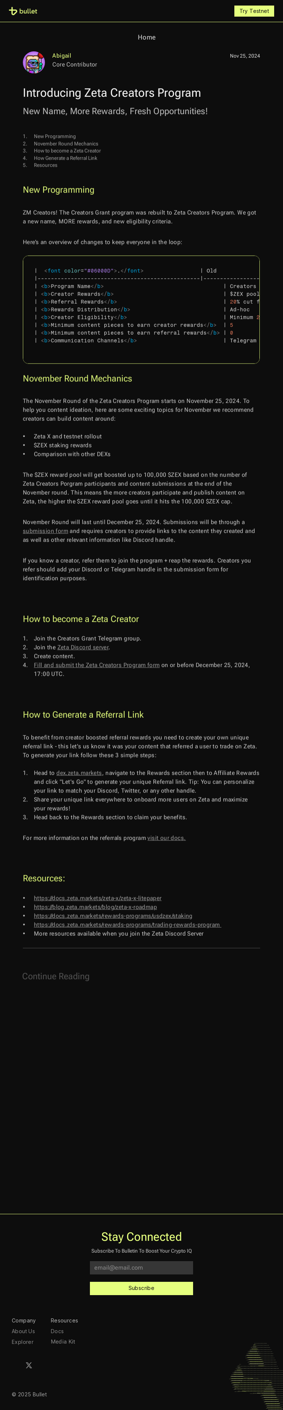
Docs (57, 1331)
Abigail (61, 55)
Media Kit (63, 1342)
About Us (23, 1331)
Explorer (23, 1342)
